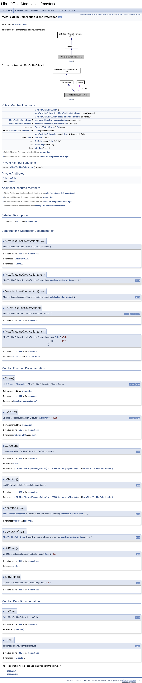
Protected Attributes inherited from (33, 206)
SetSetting (39, 145)
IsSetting (39, 148)
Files (72, 10)
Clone (37, 131)
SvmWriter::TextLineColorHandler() (97, 468)
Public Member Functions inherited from (26, 152)
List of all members (135, 14)
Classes (62, 10)
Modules (34, 10)
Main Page (7, 10)
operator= (39, 120)
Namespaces (48, 10)
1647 (20, 396)
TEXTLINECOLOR (20, 259)
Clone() (19, 264)
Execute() (28, 521)
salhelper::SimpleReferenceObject (55, 156)
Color (66, 134)
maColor (12, 178)
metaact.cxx (33, 254)
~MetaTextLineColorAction (21, 167)
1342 (20, 624)
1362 (20, 492)
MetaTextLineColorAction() (25, 401)
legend (71, 61)
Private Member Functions (106, 14)
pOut (58, 127)
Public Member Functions (88, 14)
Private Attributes (122, 14)
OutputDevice (49, 127)
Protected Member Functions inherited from (27, 197)
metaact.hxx (19, 24)
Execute (38, 127)
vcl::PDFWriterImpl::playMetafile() (63, 468)
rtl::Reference (14, 131)
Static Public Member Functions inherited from (38, 193)
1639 (20, 430)
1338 (18, 221)
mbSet (12, 182)
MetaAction (26, 131)
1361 (20, 590)
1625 (20, 254)
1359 (20, 458)
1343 (20, 653)
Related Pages (21, 10)
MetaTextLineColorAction (46, 110)
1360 (20, 561)
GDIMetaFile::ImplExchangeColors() (31, 468)
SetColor (38, 141)
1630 (20, 321)
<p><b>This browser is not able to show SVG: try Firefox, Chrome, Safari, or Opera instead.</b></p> (71, 45)
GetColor (38, 138)
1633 (20, 351)
